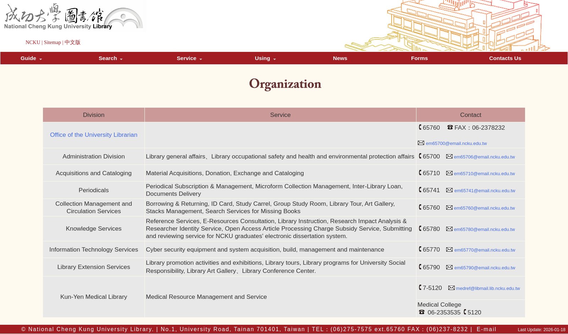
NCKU (33, 42)
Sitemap (52, 42)
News (340, 58)
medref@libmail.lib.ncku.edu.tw (488, 288)
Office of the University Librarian (93, 134)
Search (110, 58)
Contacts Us (505, 58)
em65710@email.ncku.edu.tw (484, 173)
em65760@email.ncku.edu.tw (484, 208)
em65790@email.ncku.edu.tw (484, 267)
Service (189, 58)
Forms (419, 58)
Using (265, 58)
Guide (31, 58)
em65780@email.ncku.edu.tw (484, 229)
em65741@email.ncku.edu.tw (484, 190)
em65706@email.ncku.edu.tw (484, 157)
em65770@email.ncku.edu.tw (484, 250)
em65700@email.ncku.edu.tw (456, 143)
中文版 (73, 42)
